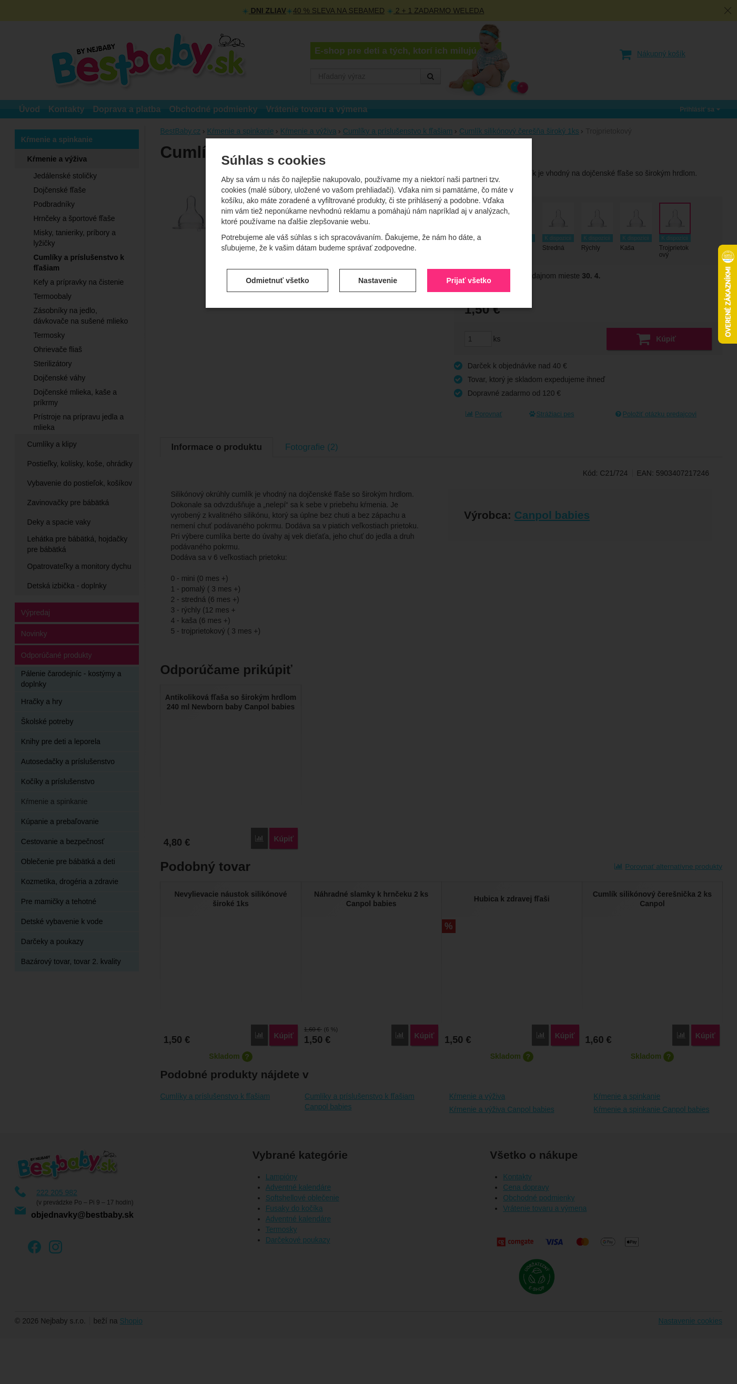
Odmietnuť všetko (277, 229)
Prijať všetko (468, 229)
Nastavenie (377, 229)
